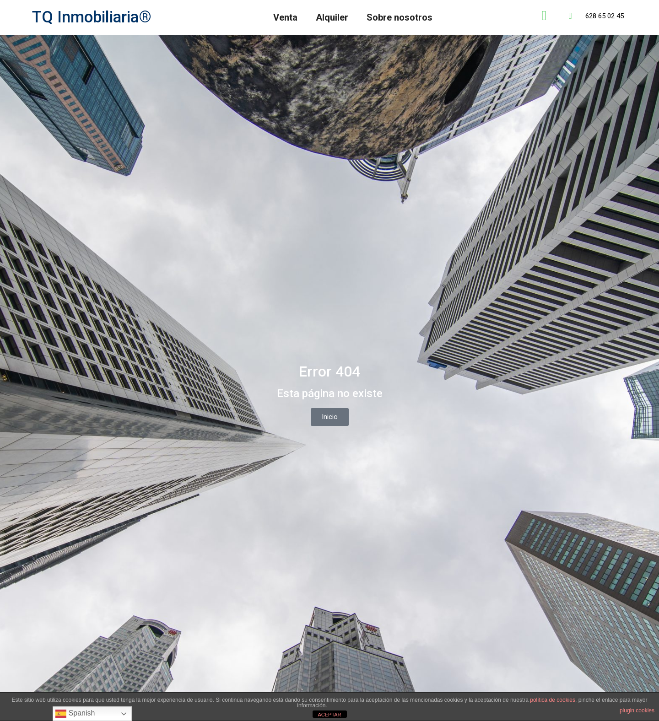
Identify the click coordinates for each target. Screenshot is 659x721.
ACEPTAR (329, 714)
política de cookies (552, 700)
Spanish (75, 713)
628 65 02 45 (604, 16)
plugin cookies (637, 710)
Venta (285, 17)
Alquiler (332, 17)
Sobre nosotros (399, 17)
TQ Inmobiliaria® (91, 17)
